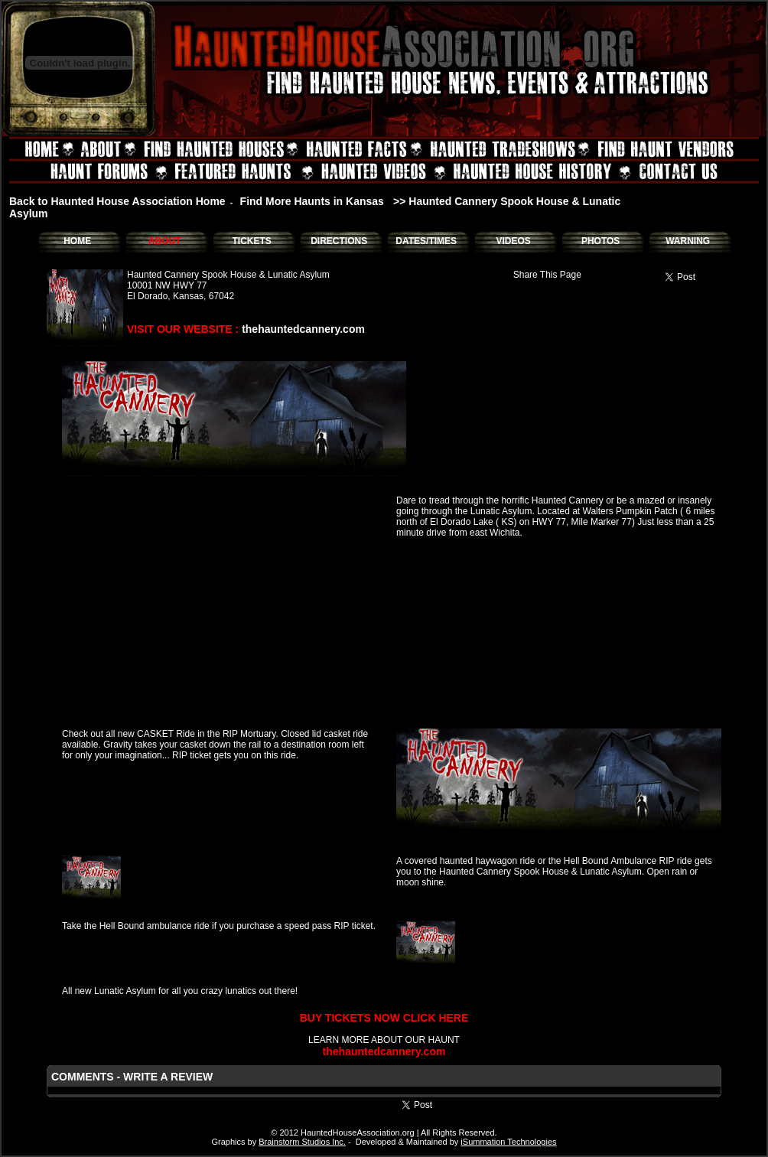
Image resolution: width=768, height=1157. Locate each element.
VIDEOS (513, 241)
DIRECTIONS (339, 241)
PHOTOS (600, 241)
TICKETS (251, 241)
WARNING (687, 241)
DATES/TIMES (426, 241)
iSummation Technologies (508, 1141)
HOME (77, 241)
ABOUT (164, 241)
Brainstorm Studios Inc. (302, 1141)
